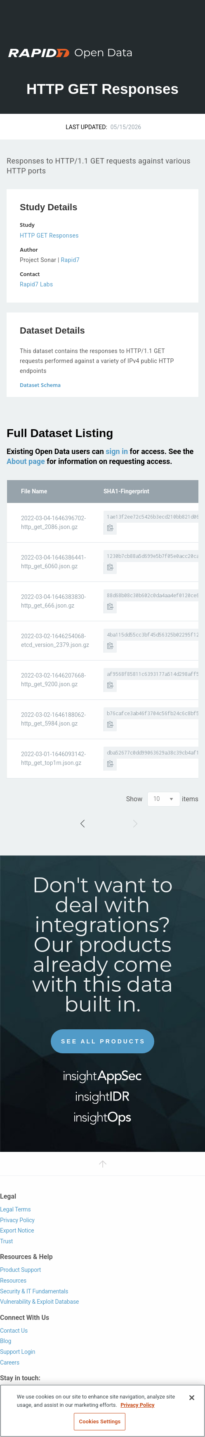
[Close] (192, 1398)
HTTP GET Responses (49, 235)
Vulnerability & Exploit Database (39, 1301)
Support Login (17, 1351)
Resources (13, 1280)
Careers (9, 1362)
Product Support (20, 1269)
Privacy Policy (17, 1220)
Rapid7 (70, 260)
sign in (117, 451)
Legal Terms (15, 1209)
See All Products (103, 1041)
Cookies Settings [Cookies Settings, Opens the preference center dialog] (100, 1421)
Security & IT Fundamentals (34, 1291)
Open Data (103, 52)
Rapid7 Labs (36, 284)
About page (26, 461)
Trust (6, 1241)
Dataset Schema (40, 385)
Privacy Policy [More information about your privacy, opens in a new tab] (137, 1405)
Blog (5, 1341)
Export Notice (17, 1230)
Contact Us (14, 1330)
